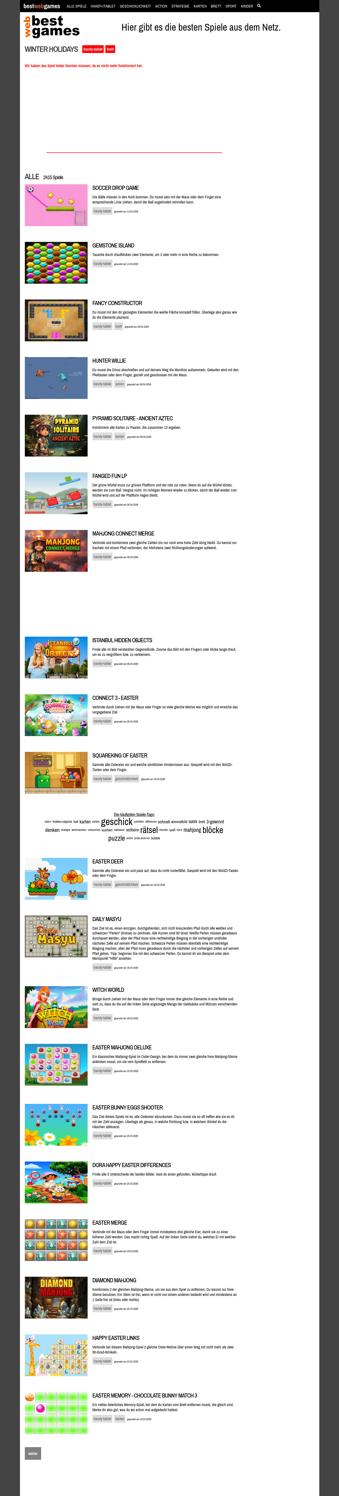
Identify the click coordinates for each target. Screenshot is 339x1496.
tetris (179, 830)
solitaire (132, 830)
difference (150, 821)
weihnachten (79, 830)
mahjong (192, 830)
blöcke (212, 830)
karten (85, 821)
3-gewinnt (215, 821)
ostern (48, 822)
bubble (155, 838)
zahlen (96, 821)
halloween (119, 830)
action (129, 838)
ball (75, 821)
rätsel (149, 830)
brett (110, 49)
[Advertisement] (282, 128)
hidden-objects (62, 821)
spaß (172, 830)
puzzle (116, 838)
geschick (116, 821)
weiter (33, 1453)
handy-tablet (92, 49)
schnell (164, 821)
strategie (65, 830)
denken (52, 830)
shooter (163, 830)
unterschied (94, 830)
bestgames (42, 6)
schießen (139, 822)
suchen (107, 830)
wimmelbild (179, 821)
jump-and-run (142, 838)
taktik (193, 821)
